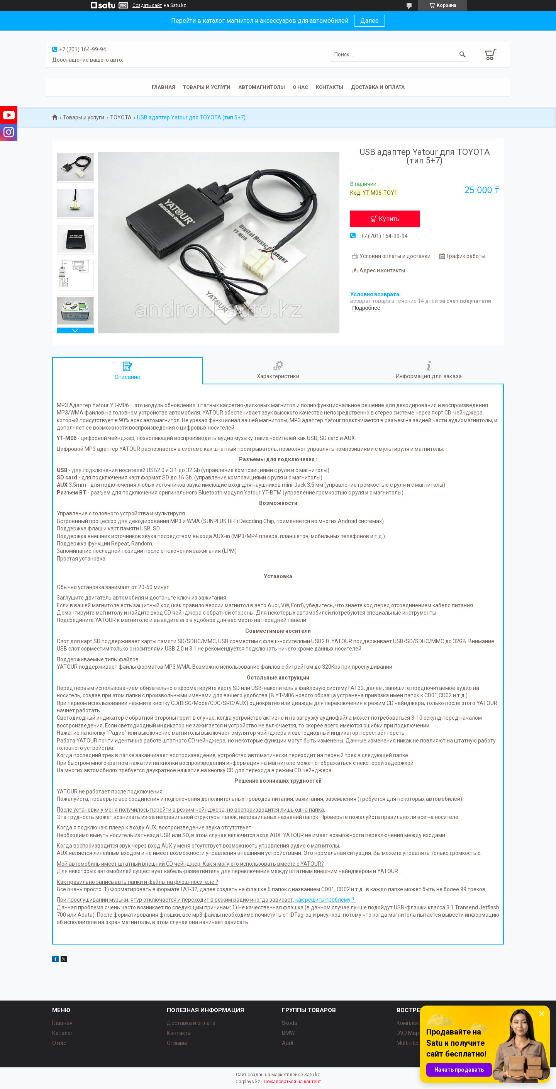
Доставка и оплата (378, 87)
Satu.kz (312, 1074)
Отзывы (177, 1043)
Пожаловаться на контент (292, 1081)
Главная (163, 87)
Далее (369, 20)
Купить (389, 219)
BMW (288, 1033)
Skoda (289, 1023)
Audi (287, 1043)
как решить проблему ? (325, 900)
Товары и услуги (207, 87)
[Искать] (462, 54)
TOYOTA (121, 117)
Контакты (329, 87)
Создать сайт (147, 5)
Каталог (62, 1033)
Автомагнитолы (261, 87)
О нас (300, 87)
